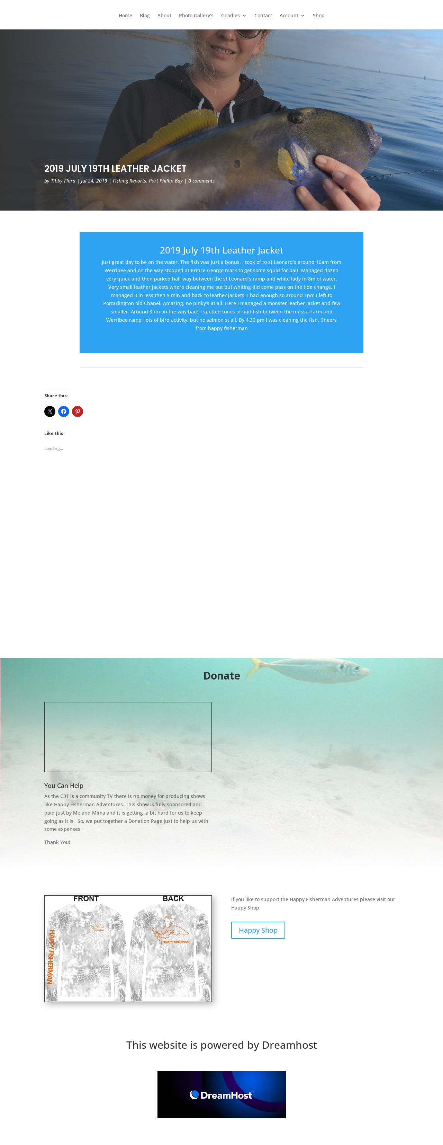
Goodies (230, 16)
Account (289, 16)
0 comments (201, 180)
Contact (263, 16)
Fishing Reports (129, 180)
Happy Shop (258, 930)
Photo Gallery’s (196, 16)
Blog (145, 16)
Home (125, 16)
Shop (319, 16)
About (164, 16)
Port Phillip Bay (166, 180)
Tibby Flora (63, 180)
